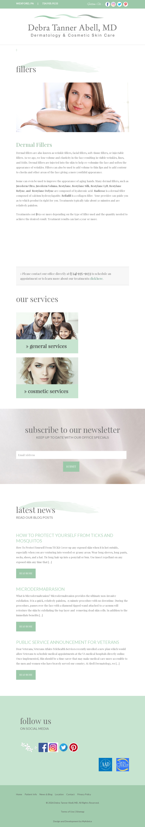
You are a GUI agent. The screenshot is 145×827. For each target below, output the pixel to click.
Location (59, 794)
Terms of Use (67, 811)
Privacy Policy (84, 794)
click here (96, 279)
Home (19, 794)
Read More (25, 573)
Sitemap (80, 811)
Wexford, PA (25, 3)
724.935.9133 (50, 3)
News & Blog (46, 794)
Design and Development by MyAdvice (72, 821)
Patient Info (31, 794)
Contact (70, 794)
